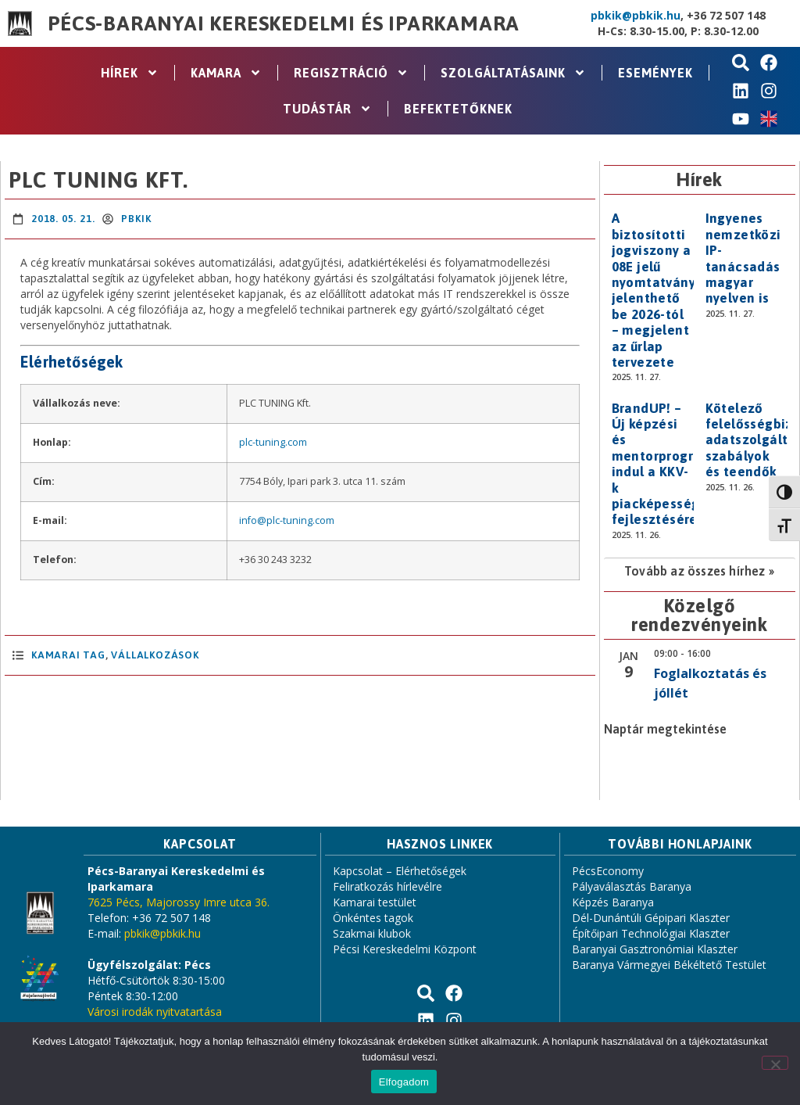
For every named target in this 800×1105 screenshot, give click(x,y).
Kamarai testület (374, 902)
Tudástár (327, 109)
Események (655, 73)
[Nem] (775, 1063)
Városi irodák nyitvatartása (155, 1011)
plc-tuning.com (273, 442)
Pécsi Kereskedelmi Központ (405, 949)
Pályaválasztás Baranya (631, 886)
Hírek (130, 73)
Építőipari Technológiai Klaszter (651, 933)
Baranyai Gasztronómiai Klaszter (655, 949)
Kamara (226, 73)
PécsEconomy (608, 870)
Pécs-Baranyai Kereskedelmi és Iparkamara (284, 23)
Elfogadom (404, 1082)
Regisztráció (351, 73)
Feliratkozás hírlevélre (387, 886)
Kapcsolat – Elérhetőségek (399, 870)
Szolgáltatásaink (513, 73)
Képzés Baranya (613, 902)
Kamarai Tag (68, 655)
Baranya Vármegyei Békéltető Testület (669, 964)
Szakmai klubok (372, 933)
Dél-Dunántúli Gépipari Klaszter (651, 917)
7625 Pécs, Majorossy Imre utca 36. (179, 902)
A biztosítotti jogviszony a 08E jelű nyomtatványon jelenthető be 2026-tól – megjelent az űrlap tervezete (662, 290)
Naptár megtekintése (665, 729)
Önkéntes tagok (373, 917)
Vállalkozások (154, 655)
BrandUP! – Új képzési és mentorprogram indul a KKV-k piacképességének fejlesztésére (671, 464)
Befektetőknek (458, 109)
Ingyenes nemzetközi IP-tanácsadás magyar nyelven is (743, 258)
